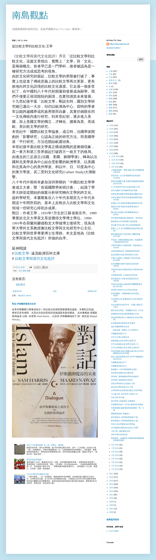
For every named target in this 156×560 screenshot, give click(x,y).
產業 (110, 108)
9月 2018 (115, 167)
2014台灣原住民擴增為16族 (38, 474)
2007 (111, 509)
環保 (110, 114)
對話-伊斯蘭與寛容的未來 (24, 304)
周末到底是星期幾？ (35, 460)
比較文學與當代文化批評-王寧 (123, 383)
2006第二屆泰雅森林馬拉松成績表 (124, 376)
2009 (111, 502)
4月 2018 (115, 459)
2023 (111, 136)
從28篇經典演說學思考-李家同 (123, 323)
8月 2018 (115, 445)
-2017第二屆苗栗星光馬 (120, 431)
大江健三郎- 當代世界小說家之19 (124, 394)
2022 (111, 139)
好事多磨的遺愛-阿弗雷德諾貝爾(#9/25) (126, 194)
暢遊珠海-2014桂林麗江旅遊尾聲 (124, 221)
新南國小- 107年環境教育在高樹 (124, 369)
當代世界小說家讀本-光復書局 (123, 401)
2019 (111, 150)
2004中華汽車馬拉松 (119, 435)
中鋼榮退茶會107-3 (118, 334)
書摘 (24, 271)
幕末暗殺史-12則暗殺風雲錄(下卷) (124, 417)
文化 (20, 271)
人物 (110, 71)
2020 (111, 146)
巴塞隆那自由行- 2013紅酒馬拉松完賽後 (127, 404)
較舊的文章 (92, 291)
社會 (110, 89)
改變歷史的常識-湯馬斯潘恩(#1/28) (125, 314)
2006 (111, 512)
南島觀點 (30, 15)
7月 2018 (115, 448)
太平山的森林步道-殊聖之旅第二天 (125, 344)
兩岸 (110, 83)
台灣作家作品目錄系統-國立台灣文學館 (126, 390)
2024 (111, 132)
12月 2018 (115, 156)
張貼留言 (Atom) (24, 296)
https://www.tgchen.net (119, 44)
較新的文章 (17, 291)
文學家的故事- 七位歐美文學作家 (124, 275)
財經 (110, 102)
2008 (111, 505)
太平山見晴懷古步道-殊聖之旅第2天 (125, 348)
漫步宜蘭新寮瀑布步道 (120, 327)
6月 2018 (115, 452)
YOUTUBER (114, 531)
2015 (111, 481)
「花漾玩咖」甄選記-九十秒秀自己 (125, 330)
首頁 (55, 291)
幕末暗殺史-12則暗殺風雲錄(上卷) (124, 421)
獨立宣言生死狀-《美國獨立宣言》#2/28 (127, 310)
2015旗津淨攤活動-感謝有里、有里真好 (127, 218)
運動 (110, 111)
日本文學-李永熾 (117, 397)
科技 (110, 96)
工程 (110, 74)
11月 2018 (115, 160)
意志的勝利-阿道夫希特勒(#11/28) (124, 255)
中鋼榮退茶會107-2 (118, 362)
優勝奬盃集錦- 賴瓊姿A (120, 414)
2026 (111, 125)
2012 (111, 491)
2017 (111, 474)
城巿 (110, 92)
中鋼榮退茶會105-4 (118, 366)
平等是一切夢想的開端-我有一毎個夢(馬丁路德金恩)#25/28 (127, 241)
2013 (111, 488)
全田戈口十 (113, 80)
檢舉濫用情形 (112, 519)
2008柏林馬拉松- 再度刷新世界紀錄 (125, 251)
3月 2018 (115, 462)
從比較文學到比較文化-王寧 (122, 387)
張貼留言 (20, 284)
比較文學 (22, 253)
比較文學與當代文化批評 (35, 259)
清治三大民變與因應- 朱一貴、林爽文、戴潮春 (45, 445)
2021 (111, 143)
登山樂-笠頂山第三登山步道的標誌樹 (125, 225)
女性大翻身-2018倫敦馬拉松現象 (124, 190)
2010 (111, 498)
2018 (111, 153)
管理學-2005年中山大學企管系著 (124, 290)
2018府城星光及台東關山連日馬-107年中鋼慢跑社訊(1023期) (127, 352)
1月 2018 (115, 469)
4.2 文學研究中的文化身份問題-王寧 (125, 187)
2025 (111, 129)
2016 (111, 477)
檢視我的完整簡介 (113, 48)
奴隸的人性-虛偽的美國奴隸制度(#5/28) (126, 203)
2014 (111, 484)
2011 (111, 495)
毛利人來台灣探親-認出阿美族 (123, 424)
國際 (28, 271)
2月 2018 (115, 466)
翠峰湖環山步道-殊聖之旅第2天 (123, 341)
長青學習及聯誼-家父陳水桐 (122, 373)
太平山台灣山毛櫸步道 (120, 337)
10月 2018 (115, 163)
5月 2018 (115, 455)
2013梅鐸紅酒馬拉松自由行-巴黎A (124, 428)
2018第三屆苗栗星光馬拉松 (122, 380)
